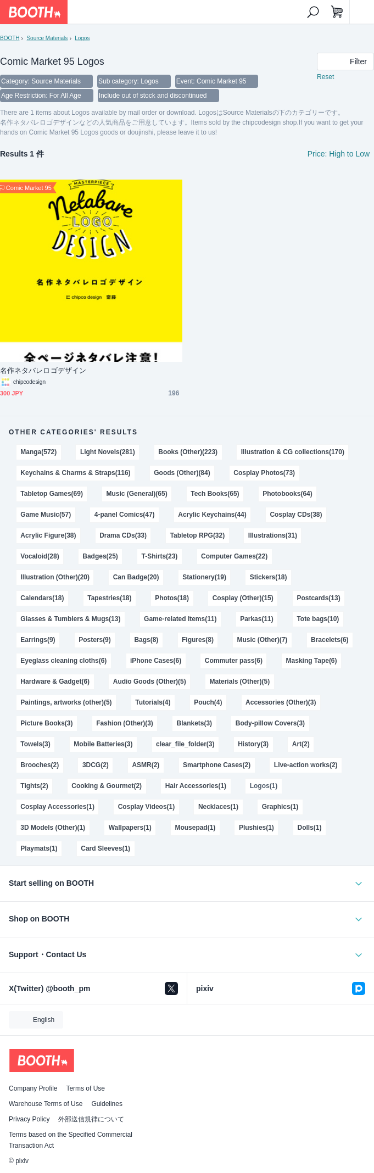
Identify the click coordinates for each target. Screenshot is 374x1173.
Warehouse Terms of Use (45, 1104)
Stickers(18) (268, 577)
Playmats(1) (38, 848)
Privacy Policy (29, 1119)
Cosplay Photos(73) (264, 473)
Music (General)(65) (137, 494)
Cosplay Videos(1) (146, 807)
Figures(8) (198, 640)
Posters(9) (95, 640)
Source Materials (47, 38)
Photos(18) (172, 598)
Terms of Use (85, 1088)
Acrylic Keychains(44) (212, 514)
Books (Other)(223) (187, 452)
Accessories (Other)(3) (280, 702)
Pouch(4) (208, 702)
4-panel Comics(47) (124, 514)
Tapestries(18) (109, 598)
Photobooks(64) (287, 494)
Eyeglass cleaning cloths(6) (63, 660)
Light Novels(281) (107, 452)
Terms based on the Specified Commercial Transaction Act (70, 1140)
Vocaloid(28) (39, 556)
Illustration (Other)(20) (55, 577)
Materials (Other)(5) (239, 681)
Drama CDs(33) (123, 535)
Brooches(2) (39, 765)
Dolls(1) (310, 827)
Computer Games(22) (234, 556)
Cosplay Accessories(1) (57, 807)
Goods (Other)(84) (182, 473)
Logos (82, 38)
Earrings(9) (37, 640)
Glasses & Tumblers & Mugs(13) (70, 619)
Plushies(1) (256, 827)
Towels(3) (35, 744)
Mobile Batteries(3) (103, 744)
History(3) (253, 744)
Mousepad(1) (195, 827)
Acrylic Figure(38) (48, 535)
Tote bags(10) (318, 619)
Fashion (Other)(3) (124, 723)
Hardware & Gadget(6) (55, 681)
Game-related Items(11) (180, 619)
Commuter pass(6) (234, 660)
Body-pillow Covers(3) (270, 723)
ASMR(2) (145, 765)
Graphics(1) (280, 807)
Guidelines (106, 1104)
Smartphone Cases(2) (216, 765)
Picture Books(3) (46, 723)
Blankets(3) (195, 723)
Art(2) (301, 744)
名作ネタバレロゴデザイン (43, 370)
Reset (325, 77)
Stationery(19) (204, 577)
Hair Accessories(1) (195, 786)
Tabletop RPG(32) (197, 535)
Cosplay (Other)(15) (243, 598)
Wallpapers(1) (130, 827)
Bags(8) (146, 640)
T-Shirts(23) (160, 556)
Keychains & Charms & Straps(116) (75, 473)
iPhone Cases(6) (155, 660)
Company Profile (33, 1088)
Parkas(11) (256, 619)
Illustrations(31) (272, 535)
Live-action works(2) (306, 765)
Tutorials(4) (152, 702)
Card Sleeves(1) (105, 848)
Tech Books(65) (215, 494)
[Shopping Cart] (337, 12)
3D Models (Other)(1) (52, 827)
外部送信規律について (91, 1119)
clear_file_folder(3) (185, 744)
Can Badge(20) (136, 577)
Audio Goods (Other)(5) (149, 681)
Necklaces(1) (218, 807)
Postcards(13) (318, 598)
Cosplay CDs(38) (296, 514)
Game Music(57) (45, 514)
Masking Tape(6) (311, 660)
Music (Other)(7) (262, 640)
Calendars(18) (42, 598)
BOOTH (9, 38)
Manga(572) (38, 452)
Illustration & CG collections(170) (292, 452)
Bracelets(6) (330, 640)
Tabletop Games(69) (51, 494)
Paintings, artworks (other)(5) (65, 702)
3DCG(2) (95, 765)
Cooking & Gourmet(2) (106, 786)
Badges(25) (100, 556)
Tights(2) (34, 786)
